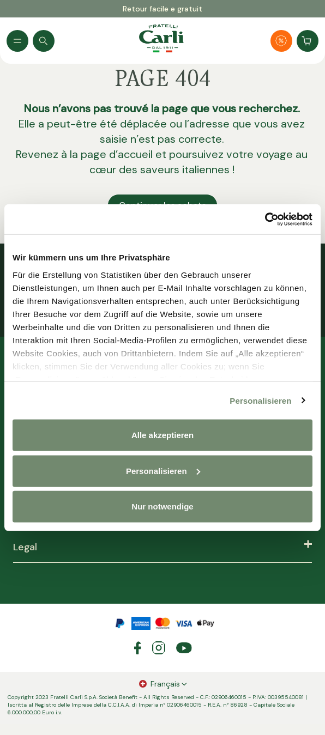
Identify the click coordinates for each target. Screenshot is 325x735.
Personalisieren (260, 400)
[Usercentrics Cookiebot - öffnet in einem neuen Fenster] (264, 219)
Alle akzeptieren (162, 435)
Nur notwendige (162, 506)
